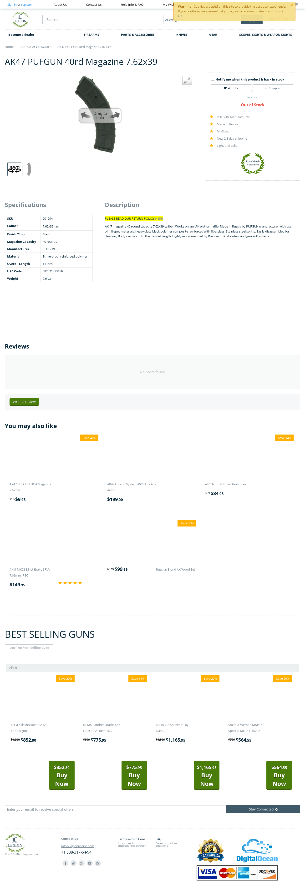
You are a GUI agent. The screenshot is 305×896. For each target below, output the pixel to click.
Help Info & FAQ (132, 4)
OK (180, 16)
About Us (60, 4)
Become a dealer (21, 34)
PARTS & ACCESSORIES (137, 34)
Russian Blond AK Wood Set (175, 569)
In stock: (252, 97)
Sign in (12, 4)
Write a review (24, 402)
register (26, 4)
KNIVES (181, 34)
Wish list (231, 88)
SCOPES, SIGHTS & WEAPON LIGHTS (265, 34)
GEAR (213, 34)
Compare (273, 88)
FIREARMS (91, 34)
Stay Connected (263, 809)
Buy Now (62, 776)
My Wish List (172, 4)
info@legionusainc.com (77, 846)
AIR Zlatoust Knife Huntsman (225, 484)
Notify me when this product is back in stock (247, 79)
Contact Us (94, 4)
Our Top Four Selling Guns (29, 647)
